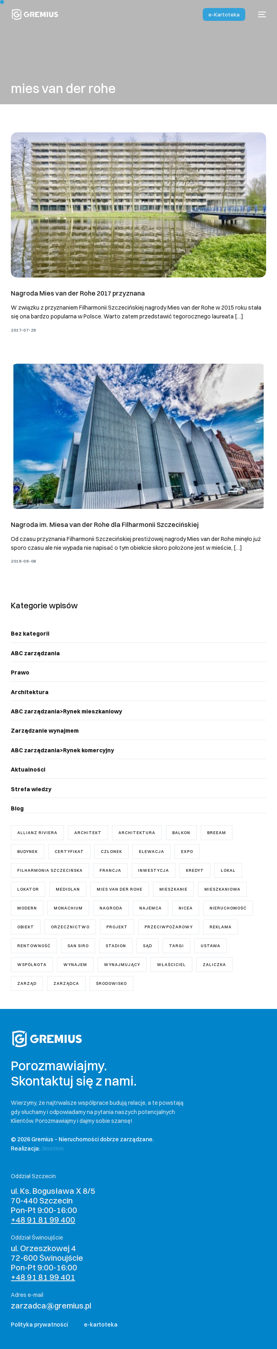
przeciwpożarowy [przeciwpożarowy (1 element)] (169, 927)
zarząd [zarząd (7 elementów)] (27, 983)
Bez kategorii (30, 633)
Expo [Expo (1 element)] (187, 851)
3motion (52, 1148)
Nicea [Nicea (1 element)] (186, 908)
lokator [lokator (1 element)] (28, 889)
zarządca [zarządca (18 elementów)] (66, 983)
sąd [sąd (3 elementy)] (147, 945)
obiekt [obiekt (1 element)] (25, 927)
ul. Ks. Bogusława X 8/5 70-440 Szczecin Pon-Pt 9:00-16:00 (53, 1205)
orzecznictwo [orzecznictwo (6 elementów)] (70, 927)
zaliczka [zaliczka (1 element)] (214, 964)
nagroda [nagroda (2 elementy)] (111, 908)
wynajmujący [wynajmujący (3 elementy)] (122, 964)
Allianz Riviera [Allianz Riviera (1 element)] (37, 832)
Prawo (20, 672)
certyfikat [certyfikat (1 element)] (69, 851)
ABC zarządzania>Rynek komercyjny (62, 750)
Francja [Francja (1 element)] (110, 870)
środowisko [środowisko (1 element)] (111, 983)
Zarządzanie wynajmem (45, 730)
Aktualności (28, 769)
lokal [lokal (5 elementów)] (228, 870)
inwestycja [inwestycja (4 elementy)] (153, 870)
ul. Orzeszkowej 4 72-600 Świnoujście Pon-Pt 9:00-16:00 (47, 1262)
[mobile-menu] (259, 14)
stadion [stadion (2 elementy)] (116, 945)
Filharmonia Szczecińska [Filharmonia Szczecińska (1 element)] (50, 870)
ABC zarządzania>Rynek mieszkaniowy (66, 711)
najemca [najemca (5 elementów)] (150, 908)
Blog (17, 808)
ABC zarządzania (35, 653)
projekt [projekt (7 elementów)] (117, 927)
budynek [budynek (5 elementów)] (27, 851)
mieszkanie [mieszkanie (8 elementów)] (173, 889)
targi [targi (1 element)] (176, 945)
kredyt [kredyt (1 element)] (195, 870)
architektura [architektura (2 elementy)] (136, 832)
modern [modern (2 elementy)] (27, 908)
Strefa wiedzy (31, 789)
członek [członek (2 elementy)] (111, 851)
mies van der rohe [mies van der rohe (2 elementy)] (120, 889)
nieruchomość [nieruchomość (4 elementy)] (228, 908)
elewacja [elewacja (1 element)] (151, 851)
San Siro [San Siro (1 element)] (78, 945)
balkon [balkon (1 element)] (181, 832)
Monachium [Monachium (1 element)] (68, 908)
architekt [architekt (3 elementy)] (88, 832)
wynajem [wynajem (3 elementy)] (75, 964)
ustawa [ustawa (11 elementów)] (210, 945)
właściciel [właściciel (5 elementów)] (171, 964)
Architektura (30, 692)
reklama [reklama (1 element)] (221, 927)
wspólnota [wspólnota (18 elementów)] (32, 964)
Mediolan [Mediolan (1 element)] (68, 889)
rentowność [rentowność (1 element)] (34, 945)
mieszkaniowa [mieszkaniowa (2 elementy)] (222, 889)
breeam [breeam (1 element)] (216, 832)
